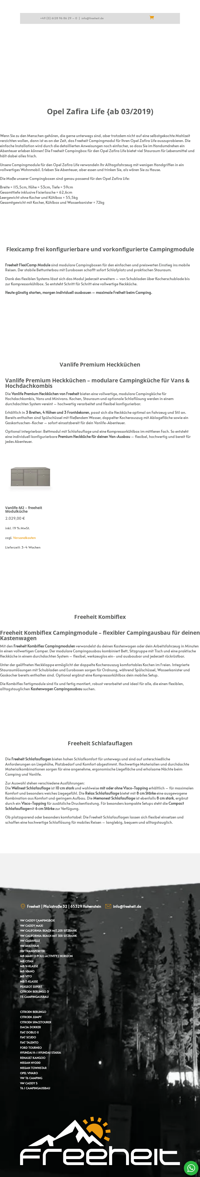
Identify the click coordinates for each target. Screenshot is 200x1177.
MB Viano (27, 971)
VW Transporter (32, 951)
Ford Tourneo (31, 1048)
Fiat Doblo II (29, 1032)
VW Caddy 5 (29, 1083)
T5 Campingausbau (34, 997)
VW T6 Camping (31, 1078)
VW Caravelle (30, 941)
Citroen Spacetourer (35, 1022)
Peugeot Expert (31, 987)
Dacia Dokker (30, 1027)
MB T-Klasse (29, 981)
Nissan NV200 (30, 1063)
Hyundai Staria (49, 1052)
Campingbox (45, 920)
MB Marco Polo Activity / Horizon (46, 956)
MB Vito (26, 976)
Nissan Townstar (33, 1068)
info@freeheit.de (93, 18)
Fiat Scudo (28, 1037)
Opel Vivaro (29, 1073)
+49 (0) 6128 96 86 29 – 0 (58, 18)
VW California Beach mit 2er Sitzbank (48, 930)
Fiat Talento (29, 1042)
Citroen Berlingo (33, 1012)
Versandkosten (24, 537)
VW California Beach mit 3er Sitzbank (48, 936)
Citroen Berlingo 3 (34, 991)
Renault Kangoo (32, 1058)
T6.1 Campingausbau (35, 1088)
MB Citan (26, 961)
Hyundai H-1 (29, 1052)
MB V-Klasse (29, 966)
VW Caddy (27, 920)
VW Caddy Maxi (31, 926)
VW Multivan (29, 946)
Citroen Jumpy (30, 1017)
